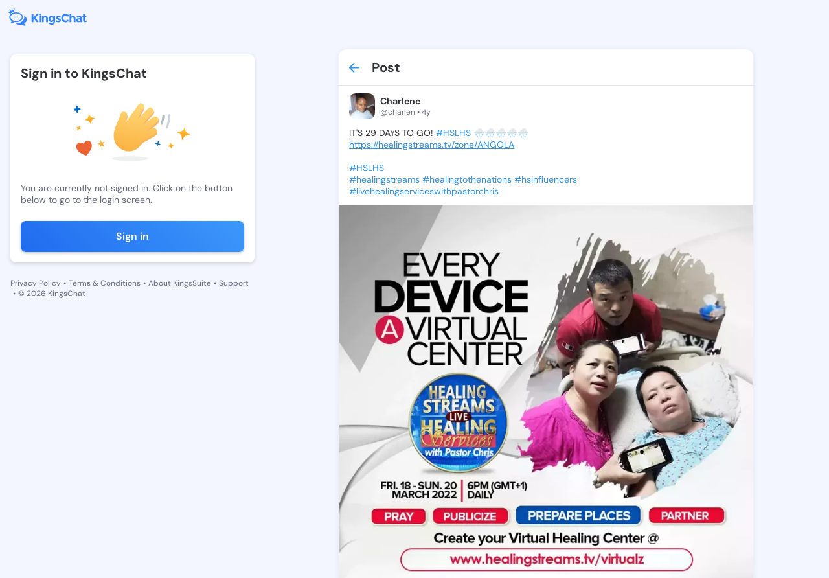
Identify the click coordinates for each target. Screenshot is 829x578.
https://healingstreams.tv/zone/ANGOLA (431, 144)
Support (234, 283)
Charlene (400, 101)
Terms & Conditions (105, 283)
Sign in (132, 236)
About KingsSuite (179, 283)
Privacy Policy (35, 283)
